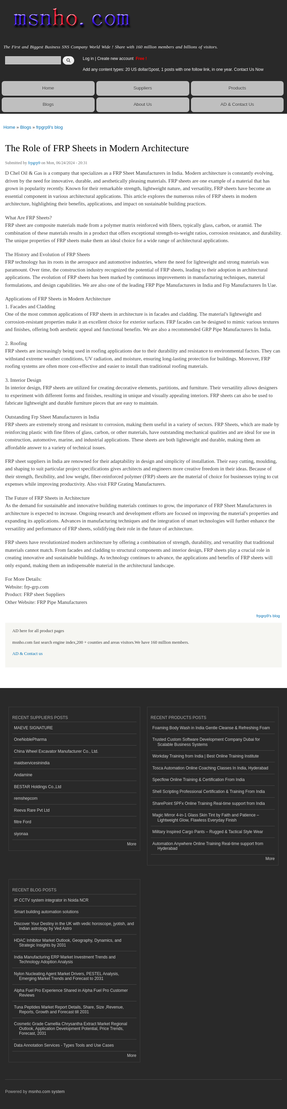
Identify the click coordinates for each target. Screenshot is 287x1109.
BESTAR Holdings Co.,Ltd (37, 786)
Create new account (115, 58)
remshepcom (25, 798)
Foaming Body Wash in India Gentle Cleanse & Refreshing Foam (211, 727)
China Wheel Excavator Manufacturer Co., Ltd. (56, 751)
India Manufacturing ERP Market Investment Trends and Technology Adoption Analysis (64, 959)
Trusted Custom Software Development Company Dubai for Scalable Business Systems (206, 742)
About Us (142, 104)
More (131, 844)
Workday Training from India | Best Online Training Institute (206, 756)
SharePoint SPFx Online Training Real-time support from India (209, 803)
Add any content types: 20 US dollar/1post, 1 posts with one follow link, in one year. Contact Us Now (173, 69)
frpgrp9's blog (49, 127)
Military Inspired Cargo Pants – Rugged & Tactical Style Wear (208, 831)
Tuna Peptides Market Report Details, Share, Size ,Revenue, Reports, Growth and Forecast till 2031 (69, 1009)
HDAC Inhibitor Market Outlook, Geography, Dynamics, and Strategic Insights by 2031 (68, 943)
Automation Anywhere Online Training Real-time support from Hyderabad (208, 846)
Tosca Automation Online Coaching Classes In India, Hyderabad (210, 768)
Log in (88, 58)
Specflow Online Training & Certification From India (199, 779)
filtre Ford (22, 821)
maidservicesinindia (32, 763)
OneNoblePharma (30, 739)
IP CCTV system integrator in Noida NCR (51, 900)
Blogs (48, 104)
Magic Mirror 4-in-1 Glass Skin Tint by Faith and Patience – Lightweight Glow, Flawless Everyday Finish (206, 817)
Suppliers (142, 88)
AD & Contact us (27, 653)
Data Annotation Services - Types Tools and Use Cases (64, 1045)
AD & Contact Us (237, 104)
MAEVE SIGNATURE (33, 727)
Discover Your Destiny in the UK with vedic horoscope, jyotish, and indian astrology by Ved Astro (74, 926)
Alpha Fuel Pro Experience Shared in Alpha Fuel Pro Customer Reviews (71, 993)
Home (48, 88)
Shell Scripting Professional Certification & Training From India (209, 791)
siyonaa (21, 833)
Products (237, 88)
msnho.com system (47, 1091)
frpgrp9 (34, 162)
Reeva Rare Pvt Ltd (32, 810)
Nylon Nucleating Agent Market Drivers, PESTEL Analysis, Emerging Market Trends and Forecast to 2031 (66, 976)
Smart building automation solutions (46, 911)
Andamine (23, 774)
